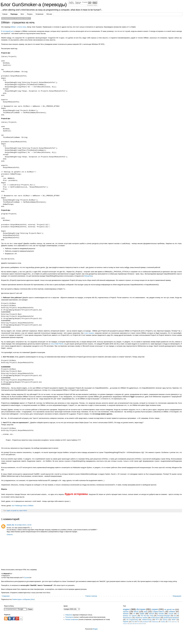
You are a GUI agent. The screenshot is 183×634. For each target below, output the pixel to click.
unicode (170, 613)
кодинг (8, 510)
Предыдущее (177, 596)
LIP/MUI (170, 621)
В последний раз (7, 31)
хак (175, 615)
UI (134, 613)
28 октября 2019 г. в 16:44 (23, 525)
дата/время (145, 621)
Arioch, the (10, 525)
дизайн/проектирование (171, 617)
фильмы (137, 623)
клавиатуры (154, 621)
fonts (138, 621)
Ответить (10, 534)
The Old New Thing (147, 615)
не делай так (14, 510)
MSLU (175, 621)
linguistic (125, 621)
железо (126, 613)
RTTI (157, 619)
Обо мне (49, 14)
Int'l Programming (132, 619)
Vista (133, 621)
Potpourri (125, 623)
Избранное (68, 615)
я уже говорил (89, 333)
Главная (4, 14)
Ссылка (26, 577)
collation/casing (146, 619)
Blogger (95, 629)
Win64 (174, 619)
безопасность (127, 617)
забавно (172, 612)
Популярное (69, 617)
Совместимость (158, 612)
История (140, 609)
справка (163, 621)
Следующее (6, 596)
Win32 (25, 510)
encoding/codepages (163, 615)
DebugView (88, 276)
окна (145, 612)
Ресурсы (29, 14)
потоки (161, 613)
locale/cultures (155, 617)
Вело (22, 14)
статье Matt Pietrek (56, 344)
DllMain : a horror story (18, 27)
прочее (125, 612)
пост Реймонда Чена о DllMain (22, 505)
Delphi (142, 613)
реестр (165, 619)
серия (21, 510)
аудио (131, 623)
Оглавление (39, 14)
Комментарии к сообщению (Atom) (23, 599)
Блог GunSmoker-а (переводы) (34, 4)
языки (142, 623)
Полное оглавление (71, 619)
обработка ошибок (141, 617)
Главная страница (91, 596)
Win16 (151, 613)
